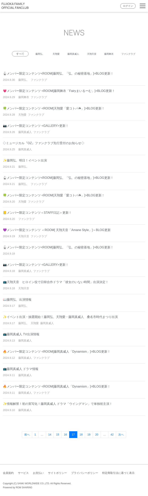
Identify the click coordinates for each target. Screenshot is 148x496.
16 (65, 442)
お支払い (38, 472)
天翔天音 (105, 53)
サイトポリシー (57, 472)
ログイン (128, 6)
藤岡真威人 (84, 53)
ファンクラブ (74, 61)
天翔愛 (64, 53)
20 (96, 442)
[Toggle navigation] (142, 6)
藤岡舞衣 (124, 53)
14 (49, 442)
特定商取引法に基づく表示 (118, 472)
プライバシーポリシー (84, 472)
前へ (27, 442)
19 (88, 442)
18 (81, 442)
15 (57, 442)
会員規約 (8, 472)
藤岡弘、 (46, 53)
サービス (23, 472)
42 (112, 442)
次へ (121, 442)
